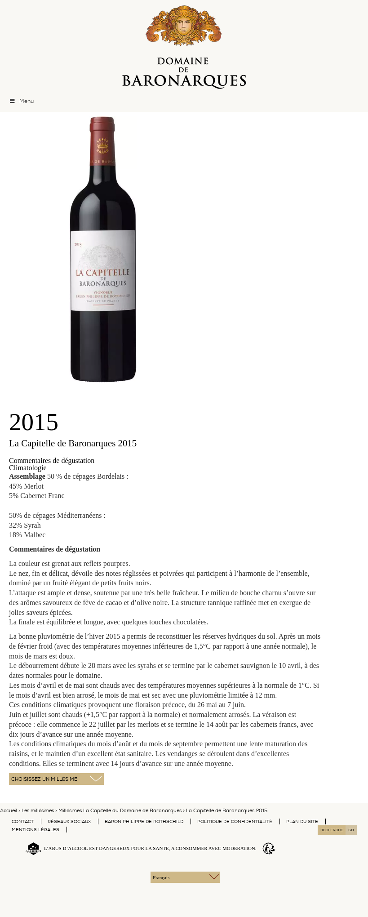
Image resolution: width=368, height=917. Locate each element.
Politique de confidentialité (234, 821)
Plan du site (302, 821)
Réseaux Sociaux (69, 821)
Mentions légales (35, 829)
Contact (23, 821)
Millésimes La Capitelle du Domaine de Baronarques (120, 810)
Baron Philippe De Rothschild (144, 821)
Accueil (8, 810)
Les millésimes (38, 810)
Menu (21, 101)
